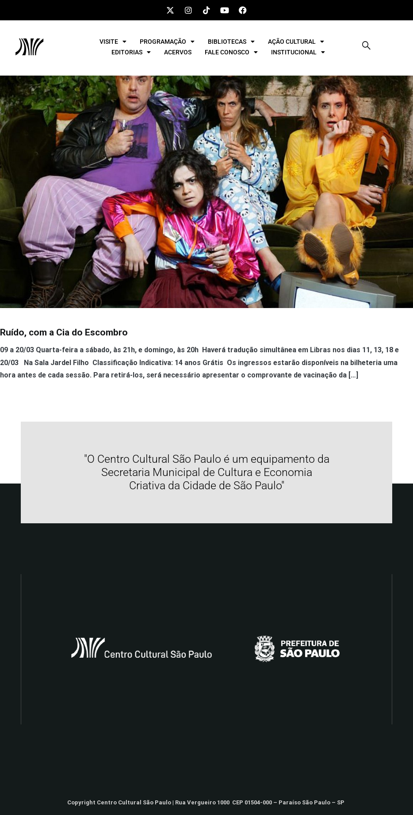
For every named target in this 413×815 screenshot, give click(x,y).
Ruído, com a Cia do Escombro (64, 332)
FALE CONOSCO (231, 52)
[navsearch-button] (366, 47)
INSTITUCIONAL (298, 52)
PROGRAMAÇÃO (167, 41)
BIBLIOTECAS (231, 41)
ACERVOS (177, 52)
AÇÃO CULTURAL (296, 41)
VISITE (112, 41)
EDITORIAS (131, 52)
